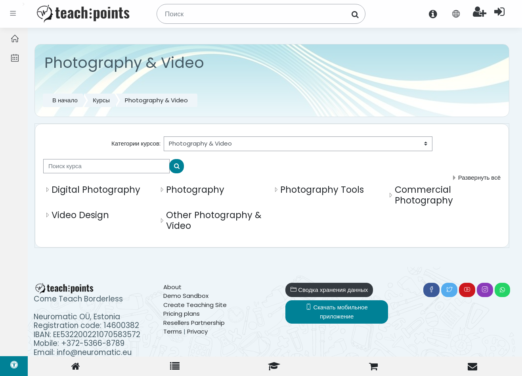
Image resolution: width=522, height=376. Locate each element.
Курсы (101, 100)
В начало (65, 100)
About (172, 287)
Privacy (197, 331)
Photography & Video (156, 100)
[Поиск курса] (106, 166)
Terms (172, 331)
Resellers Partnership (194, 322)
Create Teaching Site (195, 305)
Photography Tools (322, 189)
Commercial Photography (424, 195)
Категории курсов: (136, 143)
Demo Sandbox (185, 296)
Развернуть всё (479, 177)
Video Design (80, 215)
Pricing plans (181, 313)
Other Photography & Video (214, 220)
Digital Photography (96, 189)
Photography (195, 189)
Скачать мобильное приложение (336, 311)
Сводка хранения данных (329, 290)
